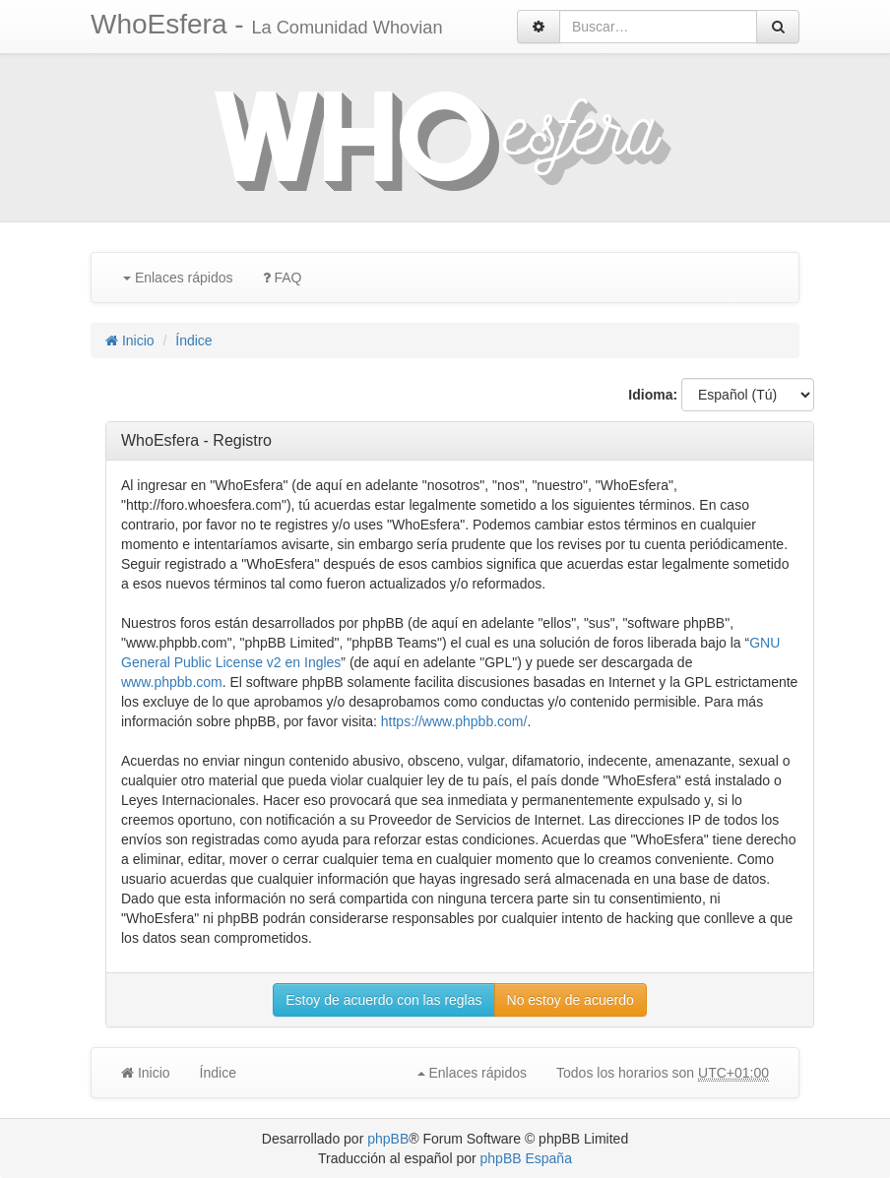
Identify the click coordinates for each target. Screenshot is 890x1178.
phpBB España (526, 1158)
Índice (193, 340)
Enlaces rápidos (178, 277)
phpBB (388, 1139)
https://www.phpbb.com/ (454, 721)
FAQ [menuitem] (282, 277)
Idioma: (652, 395)
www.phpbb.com (171, 682)
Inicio (130, 340)
